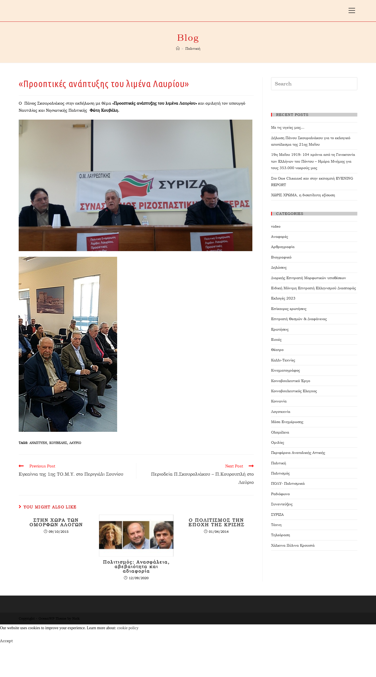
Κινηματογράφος (285, 370)
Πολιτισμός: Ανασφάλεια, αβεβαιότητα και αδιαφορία (136, 566)
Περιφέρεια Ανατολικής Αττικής (298, 452)
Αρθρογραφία (283, 247)
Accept (6, 641)
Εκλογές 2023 (283, 298)
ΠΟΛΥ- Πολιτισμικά (288, 483)
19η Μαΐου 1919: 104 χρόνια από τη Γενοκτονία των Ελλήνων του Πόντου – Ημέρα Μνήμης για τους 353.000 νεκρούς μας (313, 161)
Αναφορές (279, 236)
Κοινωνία (279, 401)
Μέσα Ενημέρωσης (287, 422)
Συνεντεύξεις (282, 504)
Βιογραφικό (281, 257)
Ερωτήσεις (280, 329)
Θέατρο (277, 350)
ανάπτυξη (38, 443)
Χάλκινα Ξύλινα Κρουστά (293, 545)
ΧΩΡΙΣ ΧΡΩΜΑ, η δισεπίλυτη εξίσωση (303, 195)
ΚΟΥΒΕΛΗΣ (58, 443)
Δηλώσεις (279, 267)
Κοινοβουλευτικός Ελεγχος (294, 391)
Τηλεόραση (280, 535)
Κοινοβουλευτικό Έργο (290, 381)
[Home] (178, 48)
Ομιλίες (277, 442)
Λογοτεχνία (280, 411)
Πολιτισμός (280, 473)
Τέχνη (276, 525)
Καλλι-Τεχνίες (283, 360)
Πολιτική (278, 463)
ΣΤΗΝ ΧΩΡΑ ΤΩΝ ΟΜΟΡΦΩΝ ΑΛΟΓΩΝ (56, 522)
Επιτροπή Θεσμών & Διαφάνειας (299, 319)
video (275, 226)
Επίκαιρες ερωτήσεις (288, 309)
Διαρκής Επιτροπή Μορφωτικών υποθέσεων (308, 278)
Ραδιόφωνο (280, 494)
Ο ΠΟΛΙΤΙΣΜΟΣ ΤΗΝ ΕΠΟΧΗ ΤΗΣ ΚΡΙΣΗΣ (216, 522)
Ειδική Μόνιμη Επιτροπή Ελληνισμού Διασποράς (313, 288)
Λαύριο (75, 443)
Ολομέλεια (280, 432)
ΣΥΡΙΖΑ (277, 514)
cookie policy (128, 628)
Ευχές (276, 339)
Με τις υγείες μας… (287, 127)
